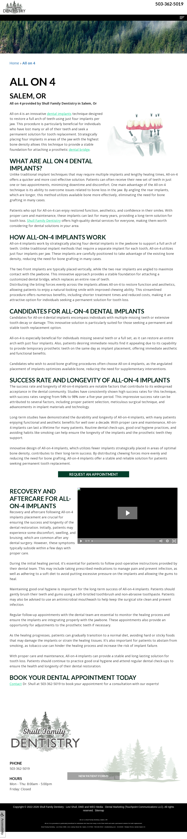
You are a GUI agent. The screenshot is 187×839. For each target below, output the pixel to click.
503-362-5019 (20, 768)
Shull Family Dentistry (44, 220)
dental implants (59, 114)
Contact (16, 684)
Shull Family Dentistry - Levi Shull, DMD (62, 806)
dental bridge (79, 149)
